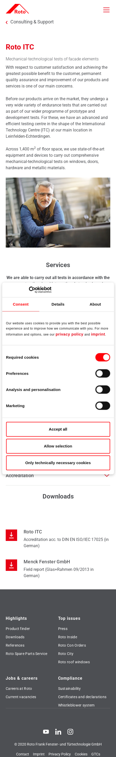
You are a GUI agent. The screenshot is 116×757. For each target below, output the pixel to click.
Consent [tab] (21, 304)
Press (63, 629)
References (15, 645)
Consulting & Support (32, 21)
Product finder (18, 629)
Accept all (58, 429)
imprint (98, 334)
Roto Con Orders (72, 645)
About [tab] (95, 304)
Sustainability (69, 688)
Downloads (15, 637)
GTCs (95, 754)
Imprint (39, 754)
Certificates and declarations (82, 697)
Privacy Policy (60, 754)
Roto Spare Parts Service (26, 654)
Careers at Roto (19, 688)
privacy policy (69, 334)
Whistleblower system (76, 705)
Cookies (81, 754)
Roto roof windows (74, 662)
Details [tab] (58, 304)
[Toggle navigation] (106, 10)
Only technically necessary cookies (58, 463)
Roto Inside (67, 637)
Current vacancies (21, 697)
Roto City (66, 654)
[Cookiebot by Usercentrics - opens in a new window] (28, 289)
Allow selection (58, 446)
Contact (22, 754)
